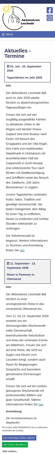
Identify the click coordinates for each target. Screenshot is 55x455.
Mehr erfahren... (10, 451)
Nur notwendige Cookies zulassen (19, 438)
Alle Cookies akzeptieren (15, 444)
